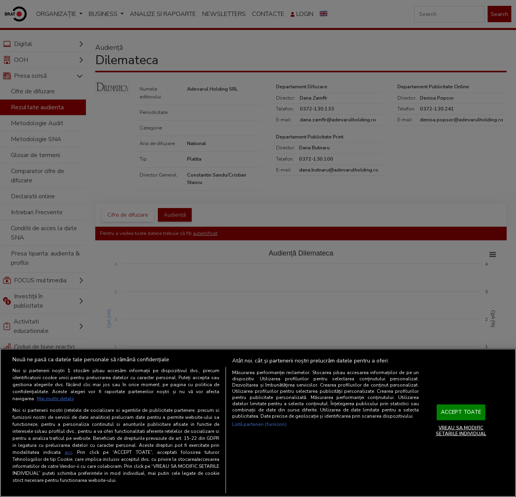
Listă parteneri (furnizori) (259, 424)
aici (68, 452)
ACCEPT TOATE (461, 412)
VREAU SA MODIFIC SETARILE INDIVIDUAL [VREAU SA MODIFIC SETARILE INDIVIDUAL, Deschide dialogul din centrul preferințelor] (461, 430)
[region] (258, 422)
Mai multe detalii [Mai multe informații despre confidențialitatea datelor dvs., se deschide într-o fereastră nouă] (55, 399)
